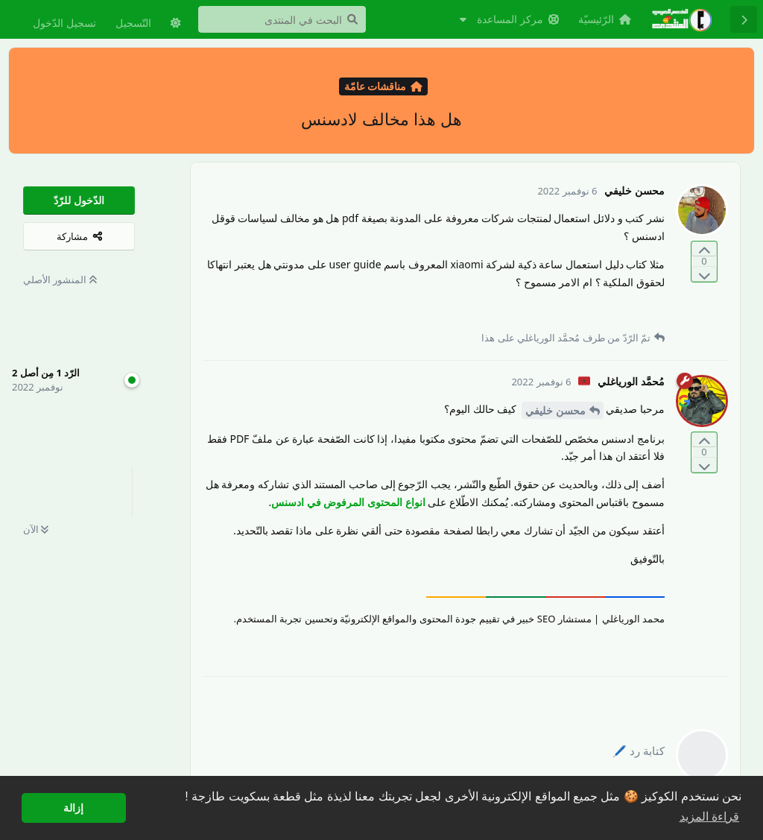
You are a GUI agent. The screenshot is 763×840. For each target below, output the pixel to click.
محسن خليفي (555, 410)
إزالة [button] (73, 808)
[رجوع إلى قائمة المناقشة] (743, 19)
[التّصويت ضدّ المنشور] (704, 274)
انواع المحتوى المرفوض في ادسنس (348, 502)
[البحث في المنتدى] (282, 19)
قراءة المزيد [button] (709, 816)
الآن (35, 529)
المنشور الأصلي (60, 279)
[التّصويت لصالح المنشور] (704, 249)
